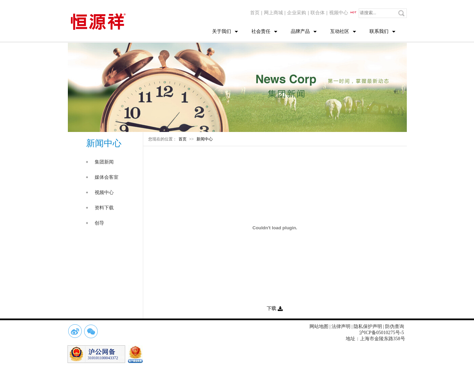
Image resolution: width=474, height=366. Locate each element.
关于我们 (221, 31)
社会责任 (260, 31)
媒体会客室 (106, 177)
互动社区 (339, 31)
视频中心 (343, 12)
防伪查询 (394, 326)
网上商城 (273, 12)
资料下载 (104, 207)
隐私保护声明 (368, 326)
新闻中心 (204, 139)
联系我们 (378, 31)
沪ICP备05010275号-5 (381, 332)
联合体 (317, 12)
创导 (99, 223)
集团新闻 (104, 162)
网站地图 (318, 326)
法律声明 (340, 326)
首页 (255, 12)
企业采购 (296, 12)
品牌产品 (300, 31)
